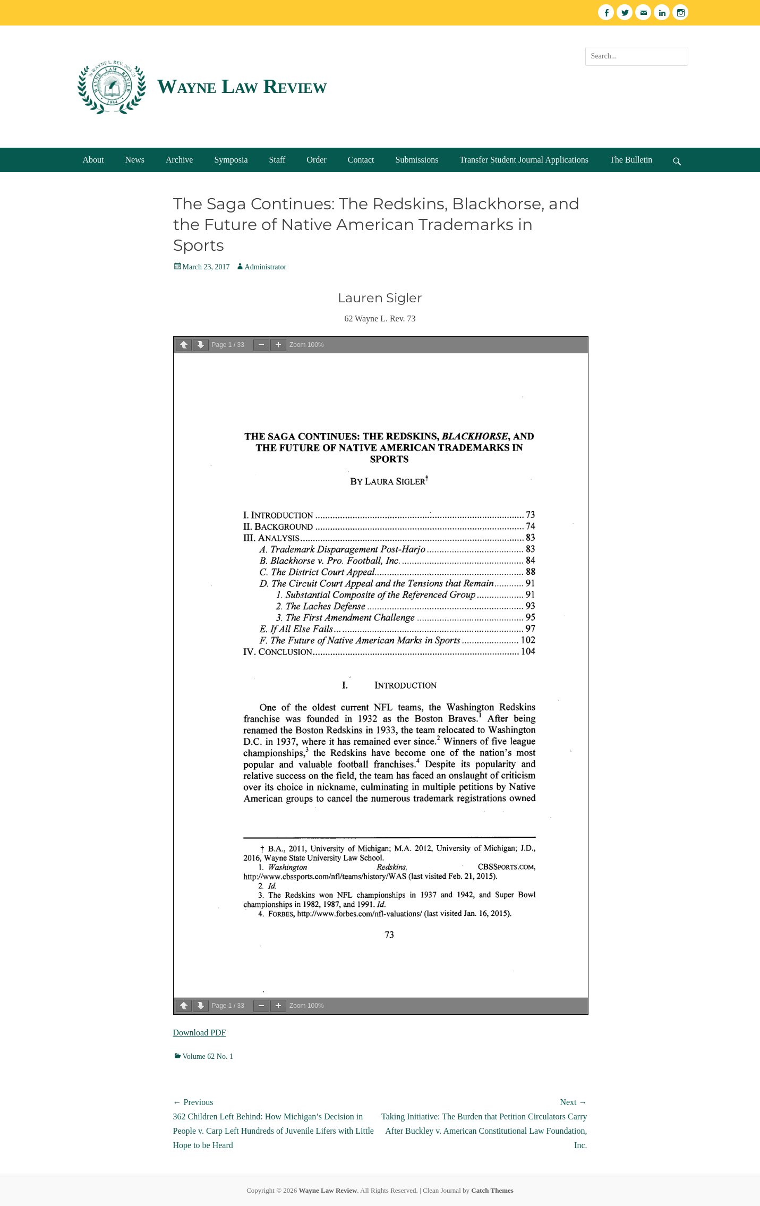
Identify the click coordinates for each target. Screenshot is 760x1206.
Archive (179, 159)
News (134, 159)
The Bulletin (631, 159)
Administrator (266, 267)
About (93, 159)
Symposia (230, 159)
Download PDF (199, 1032)
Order (316, 159)
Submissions (416, 159)
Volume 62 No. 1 (208, 1056)
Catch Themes (492, 1190)
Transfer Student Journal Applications (523, 159)
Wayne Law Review (242, 86)
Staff (277, 159)
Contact (361, 159)
